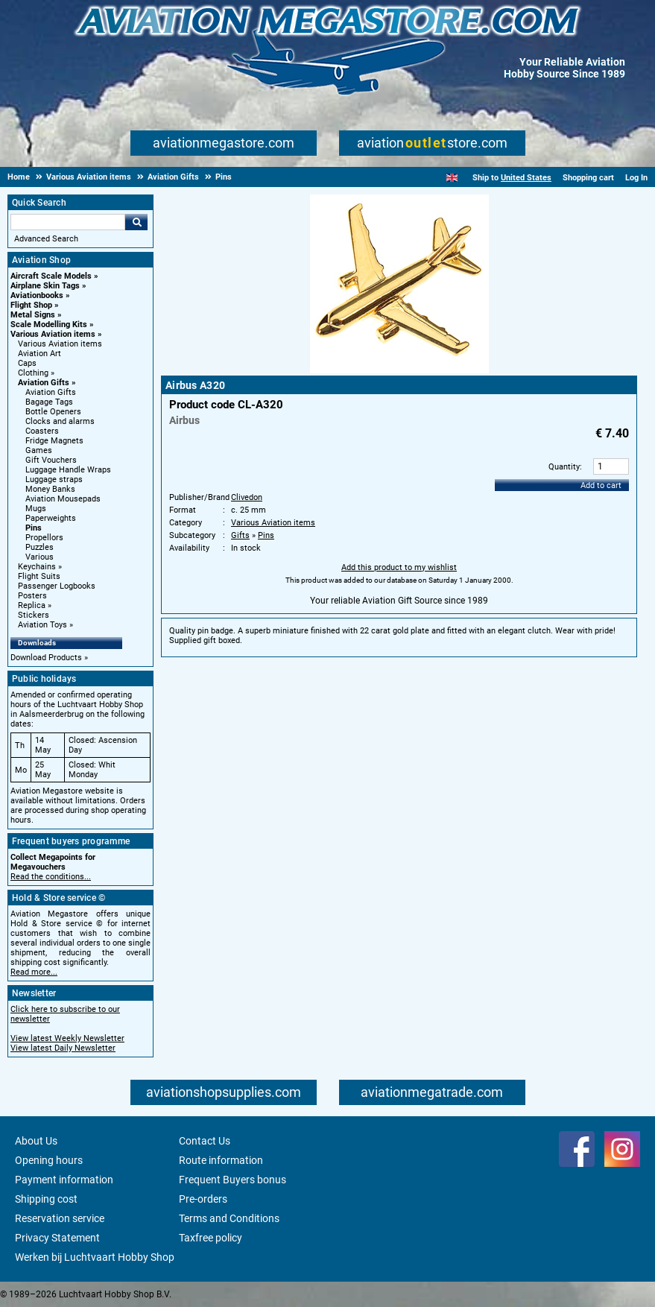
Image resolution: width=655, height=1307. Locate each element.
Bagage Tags (49, 402)
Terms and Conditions (229, 1218)
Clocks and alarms (60, 421)
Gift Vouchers (51, 460)
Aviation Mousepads (63, 499)
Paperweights (50, 518)
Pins (33, 528)
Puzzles (39, 547)
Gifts (240, 535)
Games (38, 450)
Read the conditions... (50, 877)
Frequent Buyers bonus (232, 1180)
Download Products (46, 657)
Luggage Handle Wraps (68, 470)
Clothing (33, 373)
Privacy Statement (57, 1238)
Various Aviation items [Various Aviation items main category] (60, 344)
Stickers (33, 615)
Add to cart (600, 485)
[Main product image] (399, 370)
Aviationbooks (36, 295)
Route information (221, 1160)
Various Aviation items (52, 334)
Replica (31, 605)
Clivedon (246, 497)
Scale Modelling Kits (48, 324)
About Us (36, 1141)
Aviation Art (39, 353)
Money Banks (50, 489)
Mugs (35, 508)
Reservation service (59, 1218)
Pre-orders (203, 1199)
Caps (27, 363)
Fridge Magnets (54, 441)
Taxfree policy (210, 1238)
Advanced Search (46, 239)
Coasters (42, 431)
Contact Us (204, 1141)
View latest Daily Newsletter (63, 1048)
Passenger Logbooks (56, 586)
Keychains (37, 567)
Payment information (64, 1180)
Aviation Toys (42, 625)
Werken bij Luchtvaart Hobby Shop (94, 1257)
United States (526, 178)
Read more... (33, 972)
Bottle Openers (53, 412)
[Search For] (67, 222)
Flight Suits (39, 576)
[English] (452, 178)
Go (136, 222)
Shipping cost (46, 1199)
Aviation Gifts (43, 382)
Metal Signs (32, 315)
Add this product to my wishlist (399, 567)
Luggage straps (54, 479)
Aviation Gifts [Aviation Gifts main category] (50, 392)
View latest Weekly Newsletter (67, 1038)
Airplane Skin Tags (45, 286)
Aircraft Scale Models (51, 276)
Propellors (44, 537)
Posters (32, 596)
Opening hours (49, 1160)
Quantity (564, 467)
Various (39, 557)
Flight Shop (31, 305)
